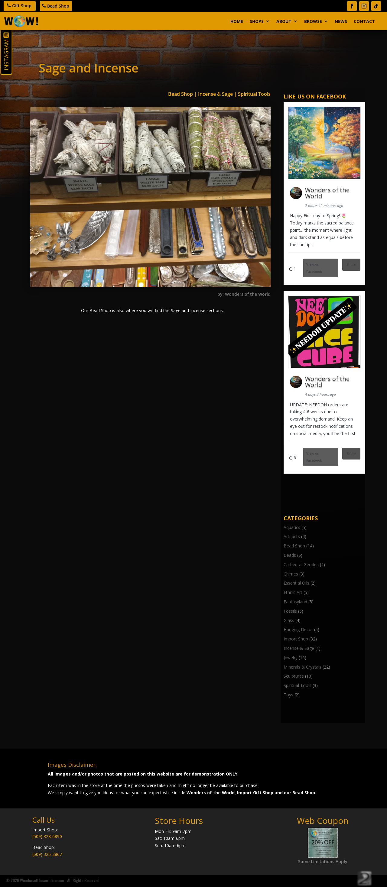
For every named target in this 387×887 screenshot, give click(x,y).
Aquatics (292, 527)
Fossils (290, 611)
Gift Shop (21, 5)
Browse (313, 21)
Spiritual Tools (254, 94)
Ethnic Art (293, 592)
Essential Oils (296, 583)
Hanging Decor (298, 629)
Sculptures (294, 676)
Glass (289, 620)
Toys (288, 695)
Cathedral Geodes (301, 564)
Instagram (6, 55)
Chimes (291, 574)
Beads (290, 555)
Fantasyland (295, 602)
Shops (257, 21)
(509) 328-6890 (47, 836)
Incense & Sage (215, 94)
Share (351, 264)
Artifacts (292, 536)
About (283, 21)
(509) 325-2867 (47, 854)
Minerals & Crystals (302, 667)
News (341, 21)
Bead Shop (58, 6)
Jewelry (291, 657)
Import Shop (296, 639)
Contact (364, 21)
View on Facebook (314, 268)
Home (236, 21)
